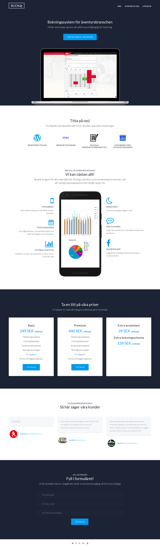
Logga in (147, 6)
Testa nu (31, 367)
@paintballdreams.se (31, 434)
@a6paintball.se (77, 440)
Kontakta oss (132, 6)
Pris (119, 6)
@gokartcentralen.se (128, 443)
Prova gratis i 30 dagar (80, 37)
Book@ (16, 5)
